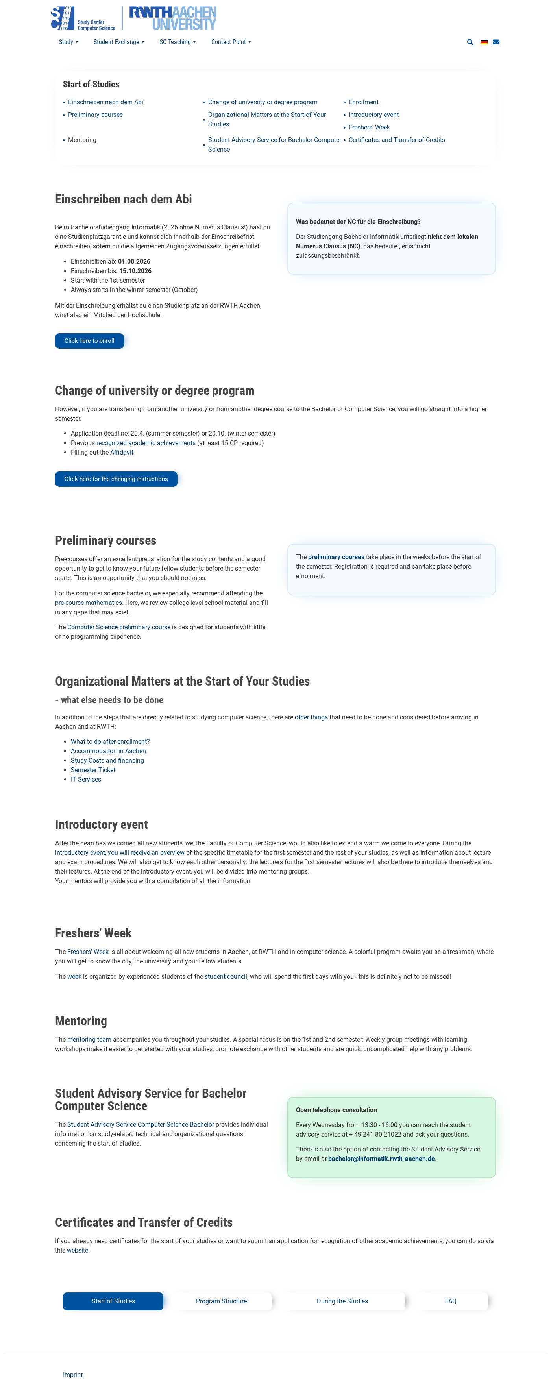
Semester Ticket (93, 770)
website (77, 1250)
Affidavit (121, 452)
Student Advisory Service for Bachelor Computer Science (274, 144)
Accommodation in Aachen (108, 751)
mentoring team (89, 1039)
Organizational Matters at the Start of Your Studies (267, 119)
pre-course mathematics (88, 602)
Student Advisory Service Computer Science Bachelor (140, 1124)
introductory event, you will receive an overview (120, 852)
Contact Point (231, 42)
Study (68, 42)
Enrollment (364, 102)
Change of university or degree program (263, 102)
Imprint (73, 1375)
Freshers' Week (369, 127)
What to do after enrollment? (111, 741)
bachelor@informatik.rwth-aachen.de (381, 1159)
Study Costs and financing (107, 760)
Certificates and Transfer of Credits (397, 140)
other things (311, 717)
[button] (470, 42)
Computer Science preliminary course (118, 627)
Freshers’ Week (88, 952)
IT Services (86, 779)
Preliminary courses (95, 114)
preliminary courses (336, 557)
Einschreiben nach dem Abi (105, 102)
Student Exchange (119, 42)
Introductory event (374, 114)
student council (226, 976)
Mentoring (82, 140)
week (74, 976)
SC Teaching (178, 42)
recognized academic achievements (146, 443)
